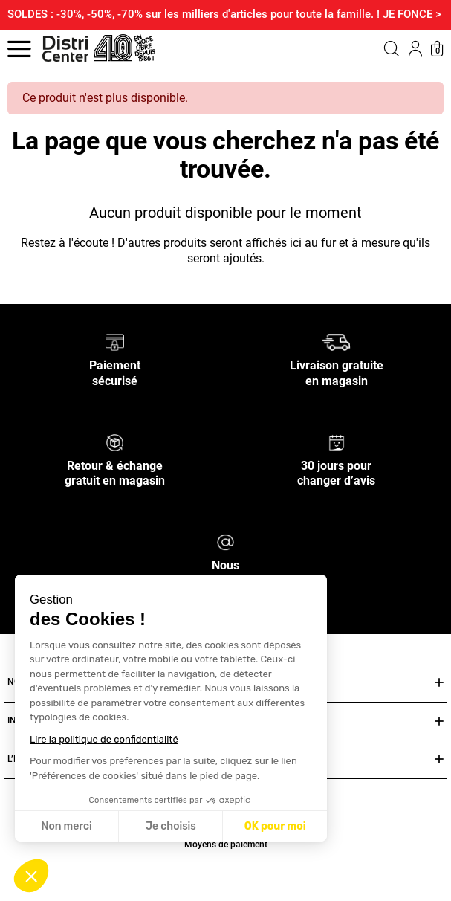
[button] (31, 876)
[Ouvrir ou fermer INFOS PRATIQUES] (439, 721)
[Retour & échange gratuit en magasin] (114, 441)
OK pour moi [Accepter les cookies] (275, 826)
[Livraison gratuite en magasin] (336, 342)
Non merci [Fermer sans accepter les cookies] (66, 826)
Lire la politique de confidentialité (104, 739)
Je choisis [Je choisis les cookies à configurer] (171, 826)
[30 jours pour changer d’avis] (336, 441)
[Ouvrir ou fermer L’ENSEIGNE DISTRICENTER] (439, 759)
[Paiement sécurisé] (115, 342)
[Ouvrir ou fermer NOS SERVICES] (439, 683)
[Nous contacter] (225, 542)
